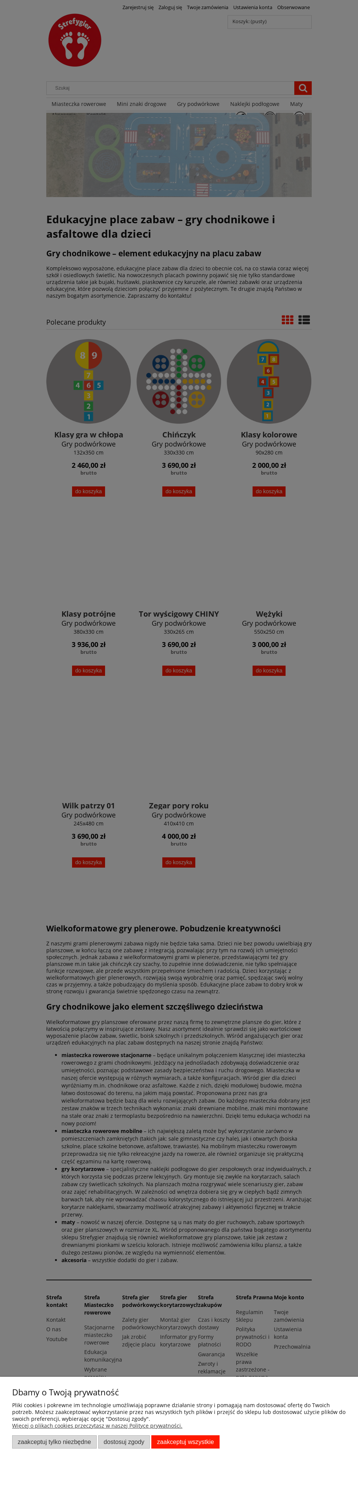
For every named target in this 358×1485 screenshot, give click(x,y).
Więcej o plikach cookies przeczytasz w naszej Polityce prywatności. (97, 1425)
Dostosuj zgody (124, 1441)
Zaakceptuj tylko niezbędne (54, 1441)
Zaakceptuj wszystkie (185, 1441)
